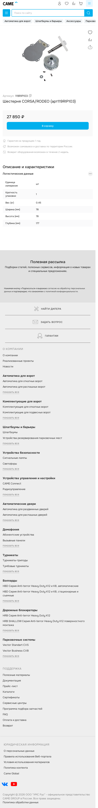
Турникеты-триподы (15, 560)
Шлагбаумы (10, 432)
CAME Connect (12, 483)
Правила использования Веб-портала (27, 756)
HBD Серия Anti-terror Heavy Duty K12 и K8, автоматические (41, 586)
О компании (10, 355)
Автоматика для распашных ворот (24, 386)
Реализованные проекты (18, 361)
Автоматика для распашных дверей (25, 515)
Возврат (8, 725)
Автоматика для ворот (18, 21)
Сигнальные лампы (15, 458)
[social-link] (5, 784)
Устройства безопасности (21, 453)
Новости (8, 366)
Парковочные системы (19, 640)
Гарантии (47, 336)
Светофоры (10, 463)
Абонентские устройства (18, 534)
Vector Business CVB (16, 650)
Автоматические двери (19, 504)
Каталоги (8, 692)
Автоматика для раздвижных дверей (25, 509)
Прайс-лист (10, 686)
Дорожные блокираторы (20, 610)
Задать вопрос (48, 322)
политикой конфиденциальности (62, 291)
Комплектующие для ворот (22, 401)
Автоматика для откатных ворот (22, 381)
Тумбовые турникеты (16, 566)
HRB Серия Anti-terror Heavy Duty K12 (26, 615)
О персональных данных (19, 751)
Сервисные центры (14, 703)
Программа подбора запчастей (22, 709)
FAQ (5, 714)
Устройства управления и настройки (29, 478)
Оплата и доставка (14, 720)
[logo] (10, 3)
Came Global (11, 773)
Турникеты (10, 555)
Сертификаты (11, 697)
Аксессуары (73, 21)
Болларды (10, 580)
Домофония (11, 529)
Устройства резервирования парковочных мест (32, 438)
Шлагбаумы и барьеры (48, 21)
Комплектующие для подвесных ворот (27, 412)
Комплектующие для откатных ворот (25, 407)
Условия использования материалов (27, 762)
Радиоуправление (14, 489)
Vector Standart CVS (16, 645)
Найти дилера (47, 309)
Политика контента (16, 767)
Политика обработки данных (20, 802)
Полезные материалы (16, 675)
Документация (12, 680)
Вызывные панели (14, 540)
